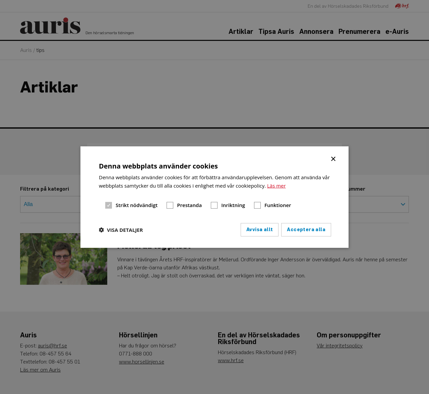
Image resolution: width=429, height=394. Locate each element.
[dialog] (214, 197)
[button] (121, 229)
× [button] (333, 158)
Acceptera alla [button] (306, 229)
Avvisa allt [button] (259, 229)
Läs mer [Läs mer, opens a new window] (276, 185)
